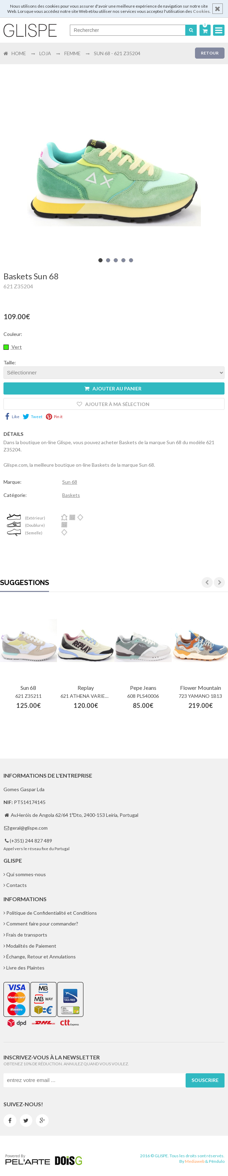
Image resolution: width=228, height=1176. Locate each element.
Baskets (71, 495)
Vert (16, 347)
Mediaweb (194, 1161)
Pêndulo (217, 1161)
